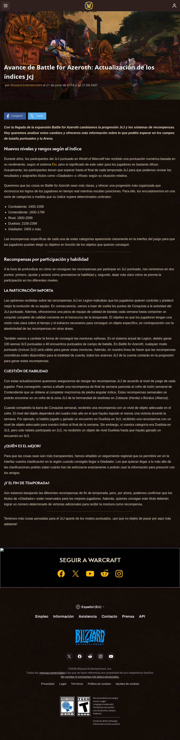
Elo (54, 164)
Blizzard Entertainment (26, 85)
